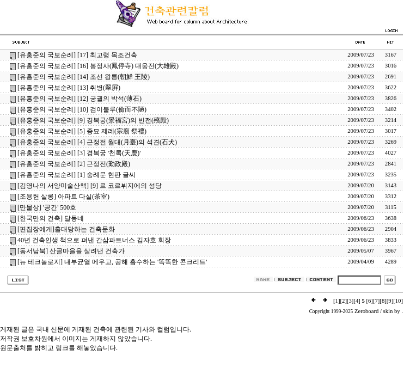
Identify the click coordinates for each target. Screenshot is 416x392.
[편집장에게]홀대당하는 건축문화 (66, 229)
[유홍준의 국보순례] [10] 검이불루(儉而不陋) (81, 109)
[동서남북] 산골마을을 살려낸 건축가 (71, 251)
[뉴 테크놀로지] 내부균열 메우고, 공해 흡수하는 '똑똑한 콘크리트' (112, 262)
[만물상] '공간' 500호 (46, 207)
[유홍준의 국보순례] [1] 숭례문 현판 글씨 (76, 175)
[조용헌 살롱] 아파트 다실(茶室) (63, 196)
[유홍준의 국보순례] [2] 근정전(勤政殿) (73, 164)
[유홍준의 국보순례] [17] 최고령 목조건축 (77, 55)
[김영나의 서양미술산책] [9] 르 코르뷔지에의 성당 (89, 185)
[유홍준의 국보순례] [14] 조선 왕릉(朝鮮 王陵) (83, 77)
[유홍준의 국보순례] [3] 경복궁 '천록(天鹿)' (78, 153)
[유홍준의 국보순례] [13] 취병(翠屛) (68, 87)
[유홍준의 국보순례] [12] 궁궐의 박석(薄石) (79, 98)
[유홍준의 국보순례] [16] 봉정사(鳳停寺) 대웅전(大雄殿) (98, 66)
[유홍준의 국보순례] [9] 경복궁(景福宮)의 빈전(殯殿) (93, 120)
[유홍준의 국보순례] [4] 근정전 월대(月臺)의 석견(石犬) (97, 142)
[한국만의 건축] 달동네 (50, 218)
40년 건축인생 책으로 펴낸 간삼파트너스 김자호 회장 (94, 240)
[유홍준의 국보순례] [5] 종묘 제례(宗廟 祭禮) (81, 131)
